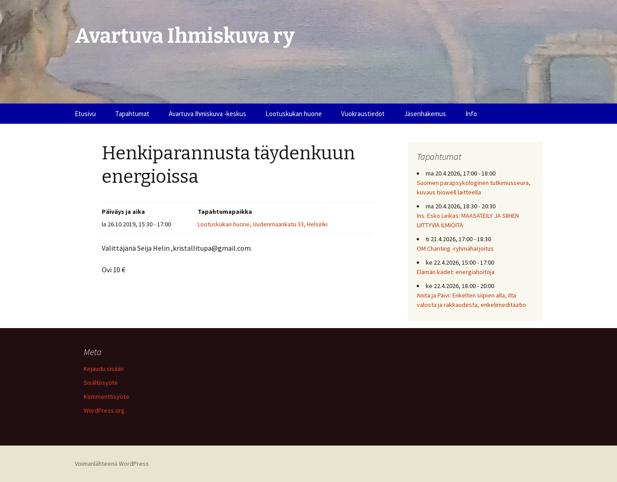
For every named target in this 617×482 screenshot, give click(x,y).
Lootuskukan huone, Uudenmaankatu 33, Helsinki (263, 224)
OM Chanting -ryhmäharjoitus (455, 248)
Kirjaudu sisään (104, 369)
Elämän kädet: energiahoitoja (456, 272)
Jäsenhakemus (425, 113)
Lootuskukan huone (294, 113)
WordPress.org (104, 410)
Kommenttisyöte (106, 396)
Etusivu (85, 113)
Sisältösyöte (101, 382)
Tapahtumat (132, 113)
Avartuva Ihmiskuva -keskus (207, 113)
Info (471, 113)
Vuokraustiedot (363, 113)
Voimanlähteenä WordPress (112, 463)
